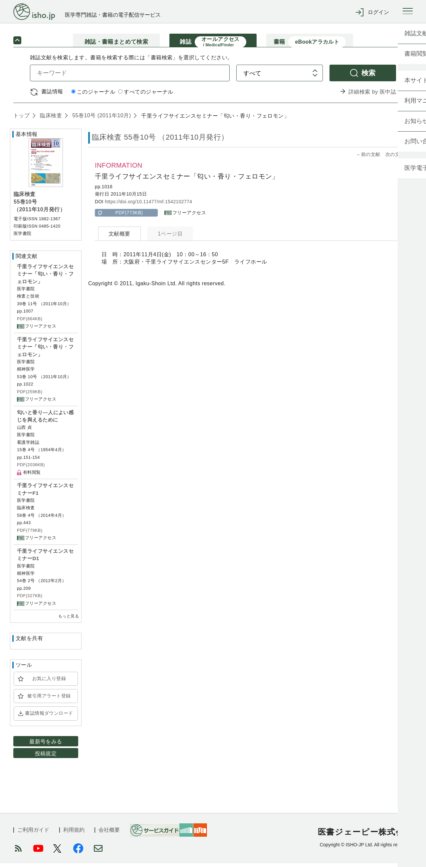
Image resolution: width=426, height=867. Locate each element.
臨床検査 (50, 119)
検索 (368, 76)
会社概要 (109, 833)
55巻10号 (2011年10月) (101, 119)
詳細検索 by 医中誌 (372, 95)
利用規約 (74, 833)
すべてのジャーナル (145, 95)
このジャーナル (93, 95)
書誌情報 (52, 95)
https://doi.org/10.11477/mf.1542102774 (148, 205)
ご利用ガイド (33, 833)
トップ (21, 119)
